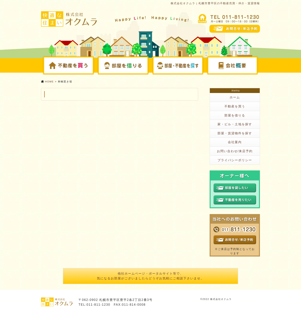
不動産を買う (93, 65)
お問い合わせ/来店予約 (235, 151)
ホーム (235, 97)
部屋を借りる (147, 65)
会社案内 (257, 65)
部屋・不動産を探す (202, 65)
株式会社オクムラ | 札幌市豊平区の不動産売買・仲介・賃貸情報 (215, 3)
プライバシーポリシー (234, 160)
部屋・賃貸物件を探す (234, 133)
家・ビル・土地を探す (234, 124)
